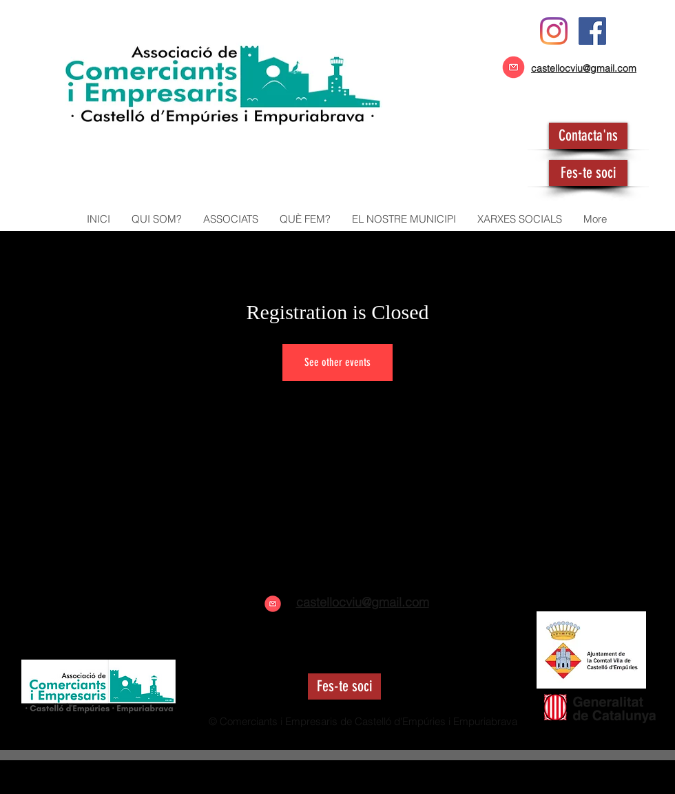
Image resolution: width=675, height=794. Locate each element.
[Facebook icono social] (592, 31)
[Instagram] (554, 31)
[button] (230, 219)
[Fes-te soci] (588, 173)
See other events (337, 362)
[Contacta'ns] (588, 136)
